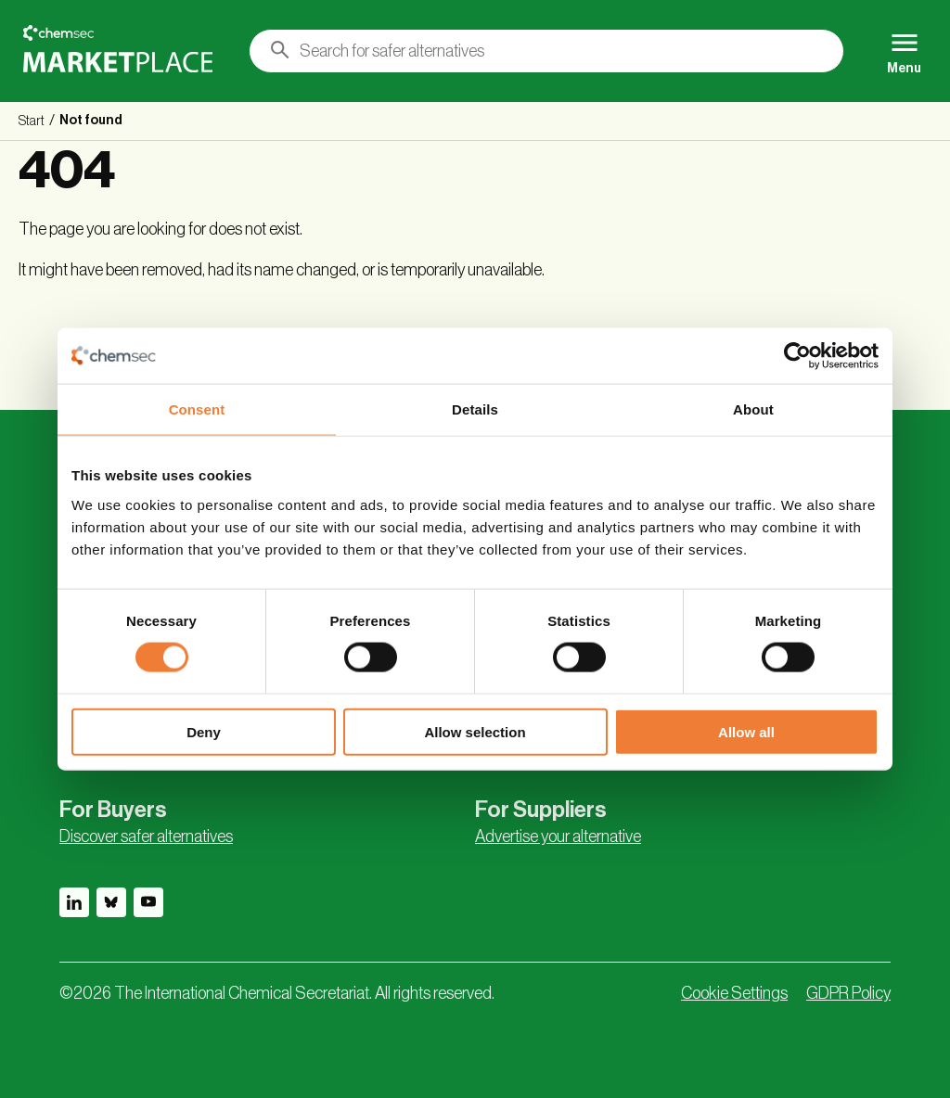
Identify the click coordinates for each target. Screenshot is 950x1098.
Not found (90, 120)
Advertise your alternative (558, 836)
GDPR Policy (848, 993)
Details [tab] (475, 409)
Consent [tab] (197, 409)
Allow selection (474, 731)
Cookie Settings (734, 993)
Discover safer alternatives (146, 836)
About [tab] (753, 409)
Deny (203, 731)
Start (32, 121)
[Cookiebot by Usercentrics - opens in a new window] (797, 356)
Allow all (746, 731)
